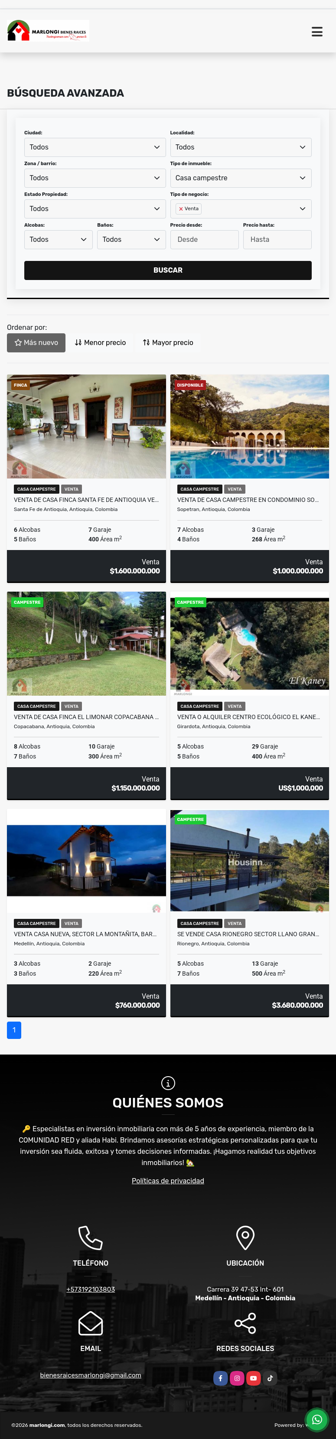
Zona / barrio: (40, 163)
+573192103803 (90, 1289)
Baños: (105, 225)
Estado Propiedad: (46, 194)
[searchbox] (178, 222)
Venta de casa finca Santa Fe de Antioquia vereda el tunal (86, 499)
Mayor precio (168, 343)
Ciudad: (33, 133)
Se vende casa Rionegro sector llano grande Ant (250, 934)
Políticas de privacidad (168, 1181)
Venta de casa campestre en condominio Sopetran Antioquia (250, 499)
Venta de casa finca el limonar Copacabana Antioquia (86, 716)
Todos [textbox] (39, 147)
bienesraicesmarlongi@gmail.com (90, 1375)
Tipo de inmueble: (191, 163)
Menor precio (100, 343)
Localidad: (182, 133)
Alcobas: (34, 225)
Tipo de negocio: (189, 194)
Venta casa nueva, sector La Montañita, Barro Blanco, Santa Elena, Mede (86, 934)
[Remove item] (182, 209)
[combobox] (95, 147)
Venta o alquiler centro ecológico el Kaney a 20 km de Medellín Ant (250, 716)
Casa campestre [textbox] (202, 178)
